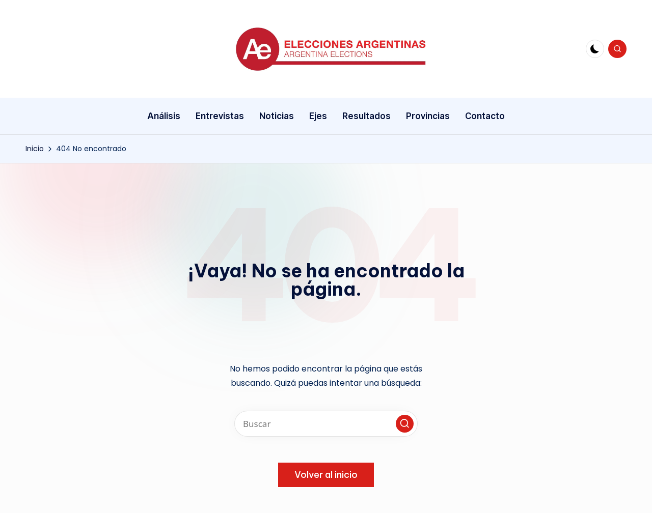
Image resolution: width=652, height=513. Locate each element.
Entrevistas (220, 116)
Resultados (366, 116)
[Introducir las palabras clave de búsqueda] (326, 424)
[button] (405, 424)
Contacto (485, 116)
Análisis (163, 116)
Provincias (428, 116)
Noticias (276, 116)
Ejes (318, 116)
